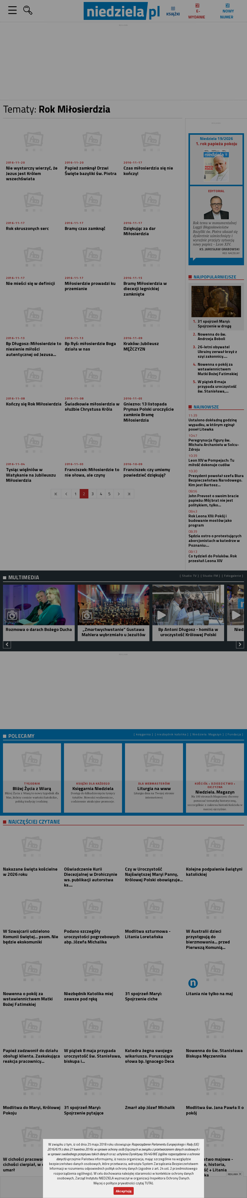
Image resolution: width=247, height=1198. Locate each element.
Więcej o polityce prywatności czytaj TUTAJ (123, 1183)
